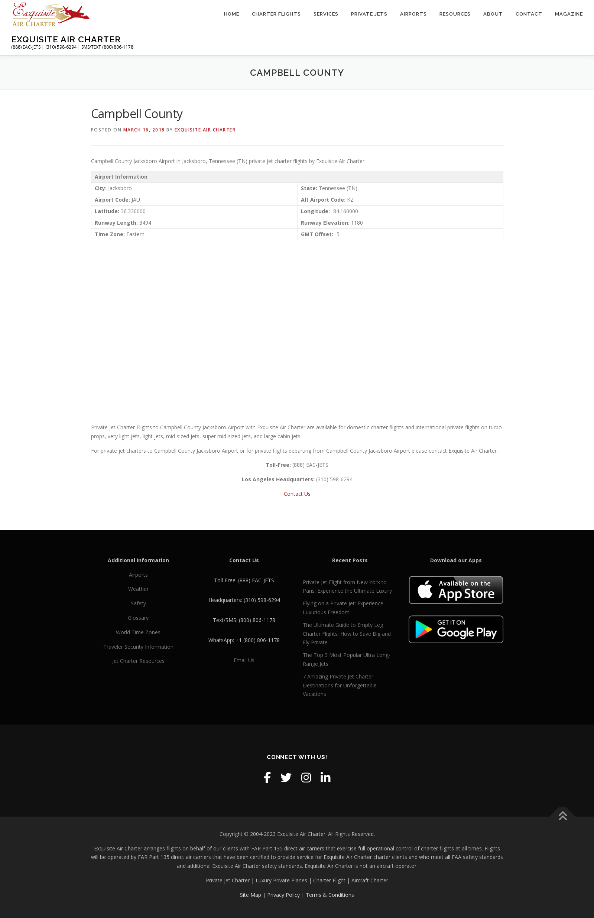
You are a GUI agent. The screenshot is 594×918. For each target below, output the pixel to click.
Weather (138, 588)
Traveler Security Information (138, 646)
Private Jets (369, 14)
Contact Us (297, 493)
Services (326, 14)
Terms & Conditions (330, 894)
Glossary (138, 617)
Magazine (569, 14)
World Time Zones (138, 632)
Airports (413, 14)
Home (231, 14)
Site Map (250, 894)
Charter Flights (276, 14)
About (493, 14)
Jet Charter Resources (138, 660)
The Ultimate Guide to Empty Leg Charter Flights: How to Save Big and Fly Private (347, 633)
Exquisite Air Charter (66, 39)
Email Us (244, 660)
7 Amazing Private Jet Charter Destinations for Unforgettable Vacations (340, 685)
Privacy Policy (283, 894)
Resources (455, 14)
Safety (138, 603)
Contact (529, 14)
